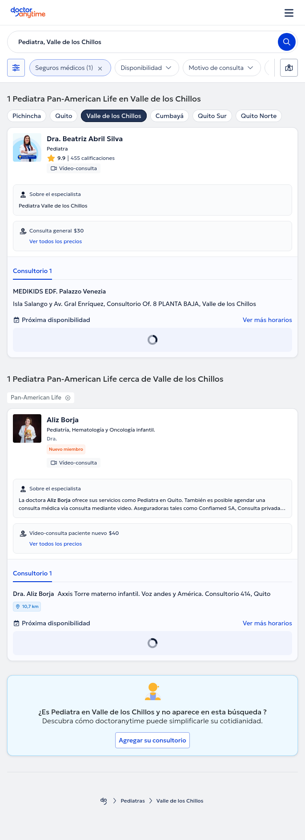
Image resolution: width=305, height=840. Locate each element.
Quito (63, 116)
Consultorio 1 (32, 271)
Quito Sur (212, 116)
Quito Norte (259, 116)
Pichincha (26, 116)
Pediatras (132, 800)
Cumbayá (170, 116)
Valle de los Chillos (113, 116)
